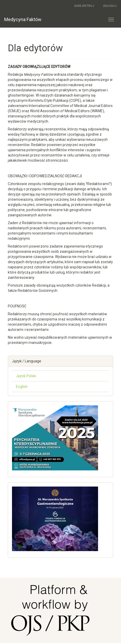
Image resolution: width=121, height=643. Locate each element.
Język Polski (26, 376)
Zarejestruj (84, 6)
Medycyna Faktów (22, 19)
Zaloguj (110, 6)
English (22, 386)
